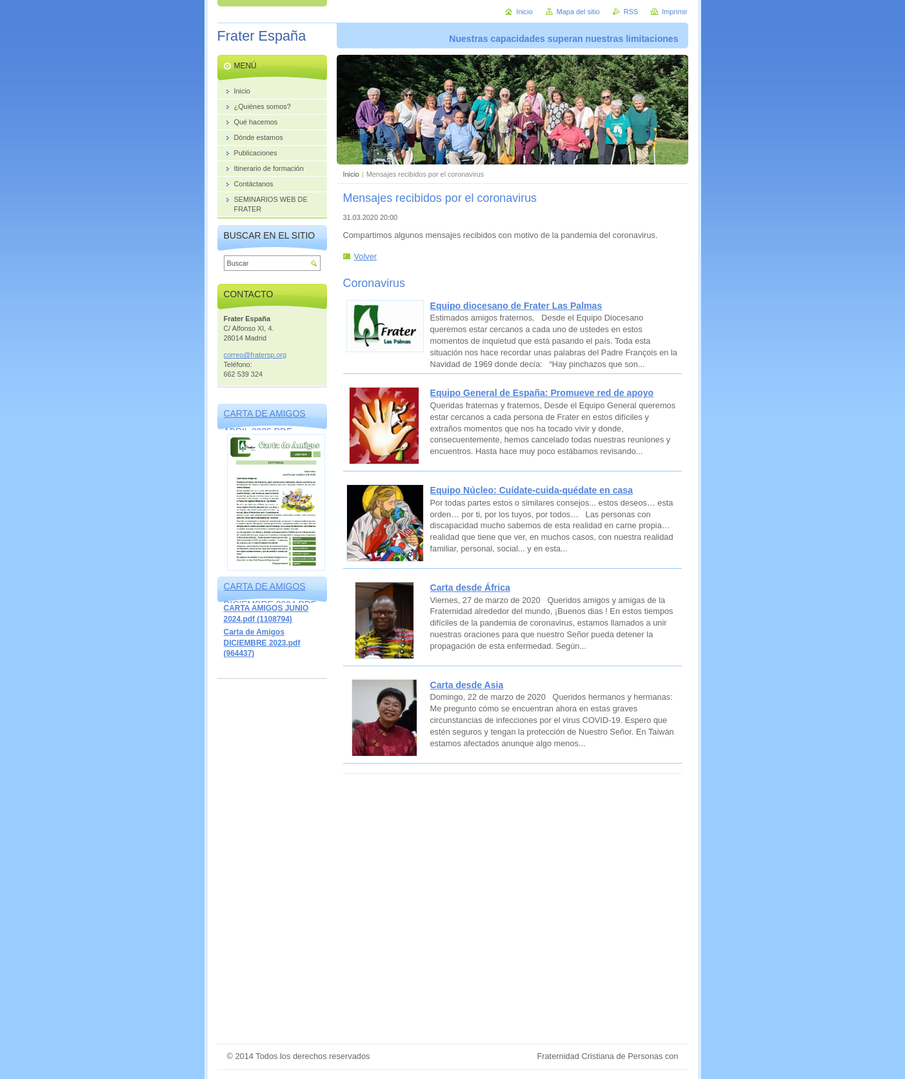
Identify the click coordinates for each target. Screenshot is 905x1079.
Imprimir (674, 11)
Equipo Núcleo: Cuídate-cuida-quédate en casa (531, 490)
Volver (365, 256)
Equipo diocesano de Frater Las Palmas (516, 306)
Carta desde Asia (467, 685)
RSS (631, 11)
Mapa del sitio (578, 11)
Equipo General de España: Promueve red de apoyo (542, 393)
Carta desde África (470, 587)
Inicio (351, 174)
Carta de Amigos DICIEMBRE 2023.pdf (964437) (262, 643)
